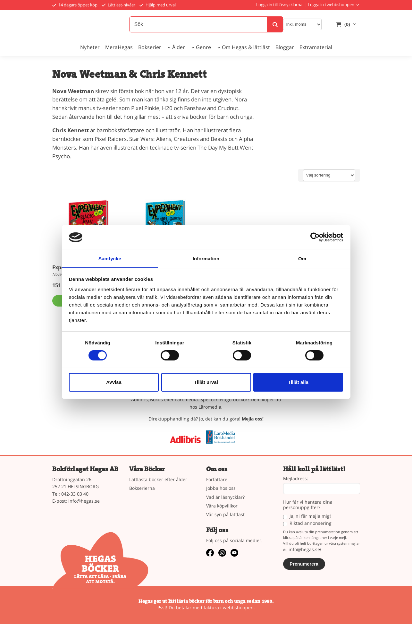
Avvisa (114, 382)
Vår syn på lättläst (225, 514)
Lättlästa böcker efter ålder (158, 479)
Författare (216, 479)
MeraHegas (119, 47)
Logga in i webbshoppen (331, 4)
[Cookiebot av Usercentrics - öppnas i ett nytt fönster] (315, 237)
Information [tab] (206, 258)
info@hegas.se (84, 501)
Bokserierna (142, 488)
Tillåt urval (206, 382)
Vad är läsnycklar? (225, 497)
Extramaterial (315, 47)
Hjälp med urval (157, 5)
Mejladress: (295, 478)
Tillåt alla (298, 382)
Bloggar (284, 47)
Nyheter (90, 47)
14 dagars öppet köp (74, 5)
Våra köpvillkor (222, 506)
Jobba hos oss (221, 488)
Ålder (178, 47)
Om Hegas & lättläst (246, 47)
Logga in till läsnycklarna (279, 4)
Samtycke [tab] (109, 258)
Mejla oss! (253, 419)
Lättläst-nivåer (118, 5)
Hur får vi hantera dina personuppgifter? (307, 504)
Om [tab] (302, 258)
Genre (203, 47)
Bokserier (149, 47)
